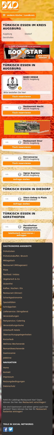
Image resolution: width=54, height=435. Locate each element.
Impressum (8, 377)
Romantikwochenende (13, 349)
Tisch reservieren (21, 97)
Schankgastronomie (12, 298)
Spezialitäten (9, 302)
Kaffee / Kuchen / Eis (13, 288)
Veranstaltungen (11, 316)
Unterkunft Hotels (11, 330)
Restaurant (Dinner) (12, 293)
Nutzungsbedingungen (14, 381)
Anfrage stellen (21, 179)
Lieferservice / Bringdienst (15, 312)
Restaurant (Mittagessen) (15, 265)
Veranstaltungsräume (13, 325)
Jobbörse (7, 358)
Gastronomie (9, 353)
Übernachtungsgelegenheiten (17, 335)
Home (6, 368)
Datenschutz (9, 386)
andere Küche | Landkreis (19, 15)
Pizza (5, 270)
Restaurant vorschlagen (34, 402)
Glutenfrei (8, 284)
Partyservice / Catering (14, 321)
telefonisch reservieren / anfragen (21, 234)
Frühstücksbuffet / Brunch (15, 256)
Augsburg (7, 34)
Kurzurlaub (8, 339)
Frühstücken (9, 251)
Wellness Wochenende (13, 344)
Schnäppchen (9, 307)
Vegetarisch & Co (11, 279)
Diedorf (28, 34)
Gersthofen (8, 37)
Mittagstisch (9, 261)
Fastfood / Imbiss (11, 274)
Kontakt (7, 372)
